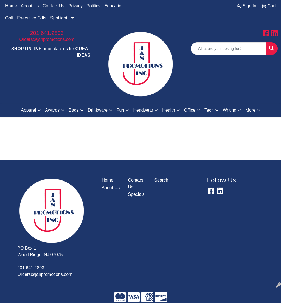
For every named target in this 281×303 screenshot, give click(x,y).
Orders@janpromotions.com (46, 39)
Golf (9, 18)
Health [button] (168, 110)
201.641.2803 (46, 33)
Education (114, 6)
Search (161, 180)
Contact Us (53, 6)
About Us (30, 6)
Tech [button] (209, 110)
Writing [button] (230, 110)
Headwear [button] (143, 110)
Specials (136, 194)
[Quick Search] (228, 48)
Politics (93, 6)
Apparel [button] (28, 110)
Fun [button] (120, 110)
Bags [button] (73, 110)
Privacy (75, 6)
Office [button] (190, 110)
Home (11, 6)
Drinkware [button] (98, 110)
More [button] (250, 110)
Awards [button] (52, 110)
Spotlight (58, 18)
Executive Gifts (31, 18)
